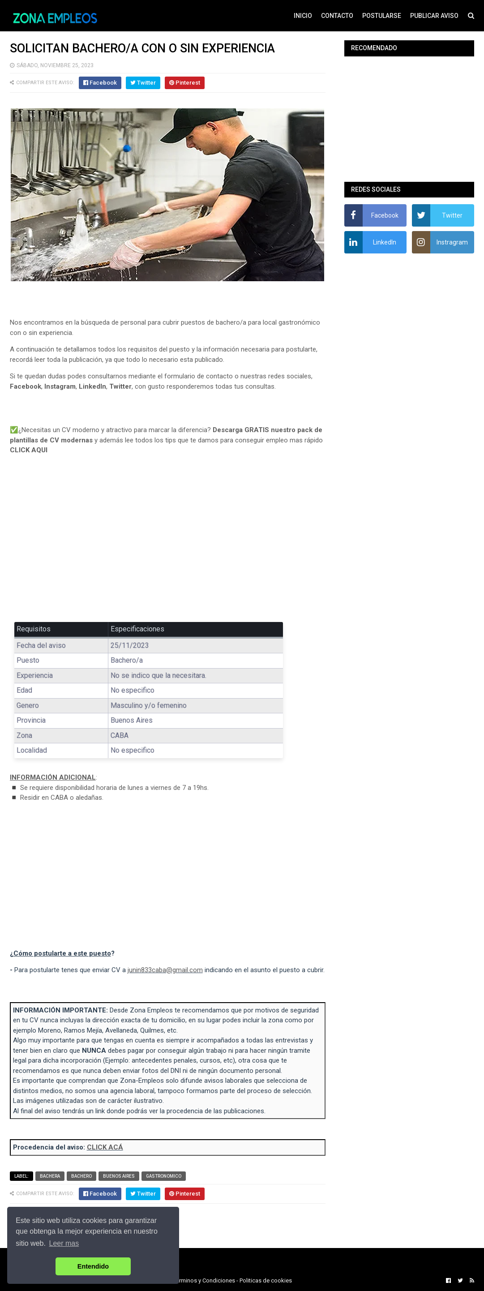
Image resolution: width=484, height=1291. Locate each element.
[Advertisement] (168, 545)
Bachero (81, 1176)
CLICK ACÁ (105, 1147)
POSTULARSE (381, 15)
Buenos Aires (119, 1176)
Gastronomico (163, 1176)
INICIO (303, 15)
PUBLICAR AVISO (434, 15)
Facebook (25, 386)
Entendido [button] (93, 1266)
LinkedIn (92, 386)
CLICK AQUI (28, 450)
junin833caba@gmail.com (165, 970)
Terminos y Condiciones (204, 1280)
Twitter (120, 386)
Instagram (60, 386)
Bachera (50, 1176)
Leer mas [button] (64, 1243)
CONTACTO (337, 15)
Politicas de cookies (266, 1280)
